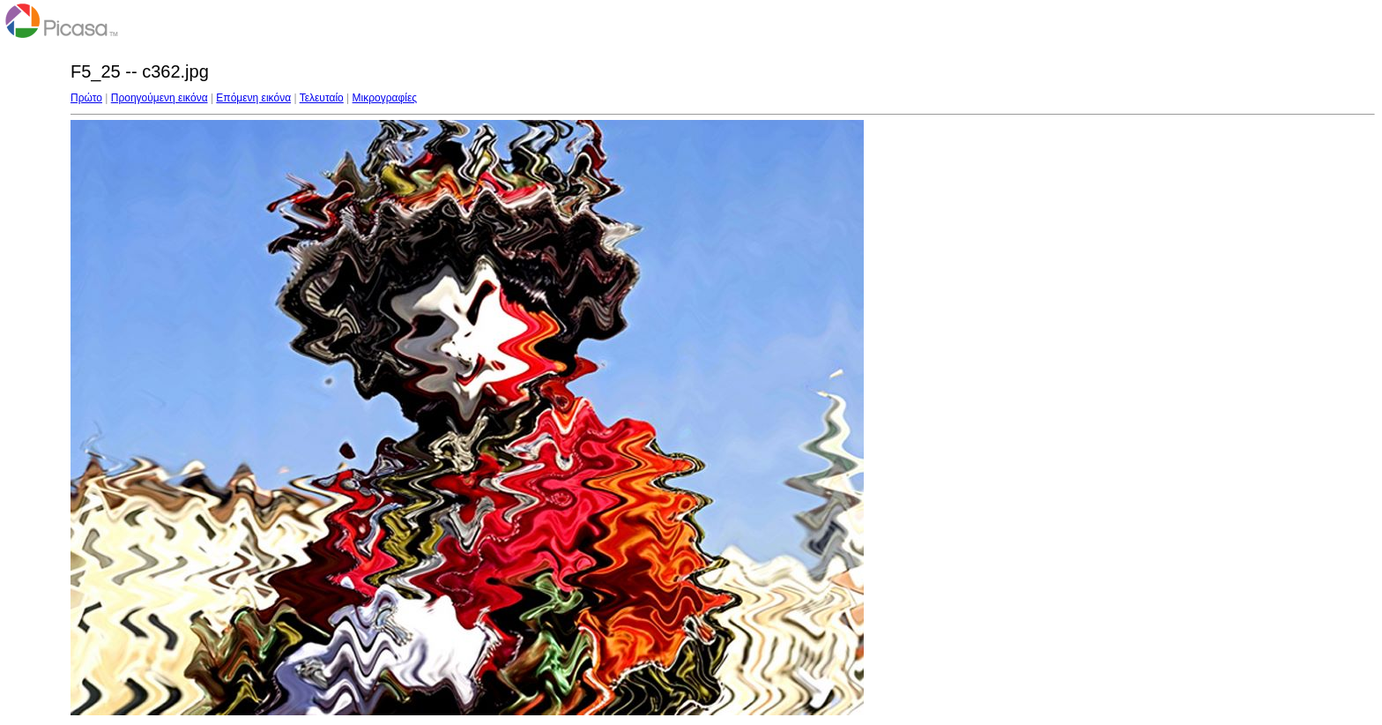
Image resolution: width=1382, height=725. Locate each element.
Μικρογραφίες (385, 98)
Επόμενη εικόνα (253, 98)
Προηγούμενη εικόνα (159, 98)
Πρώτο (86, 98)
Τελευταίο (322, 98)
